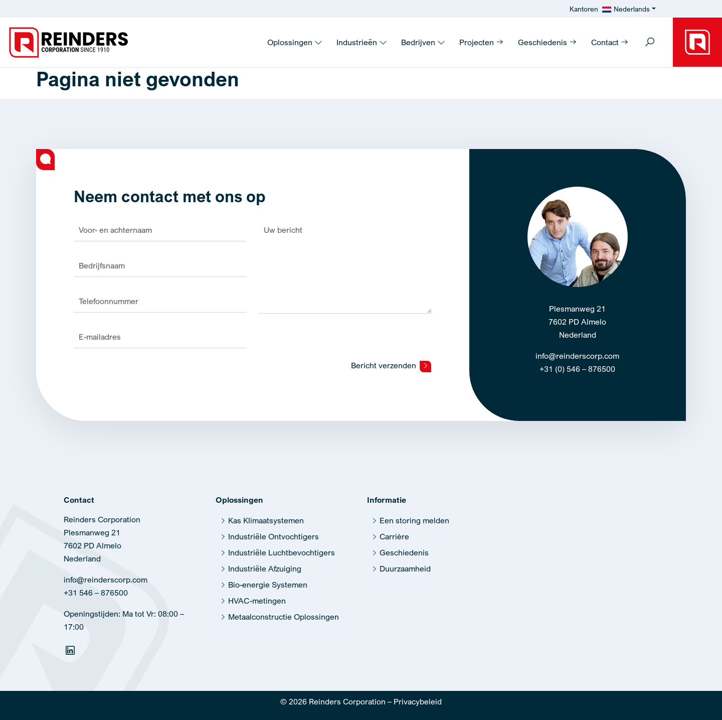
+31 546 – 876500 (96, 593)
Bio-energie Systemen (267, 585)
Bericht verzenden (391, 366)
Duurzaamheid (405, 568)
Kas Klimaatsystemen (266, 520)
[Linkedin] (71, 652)
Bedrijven (423, 42)
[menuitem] (629, 9)
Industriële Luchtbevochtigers (281, 552)
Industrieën (361, 42)
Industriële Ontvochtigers (273, 536)
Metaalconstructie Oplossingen (283, 617)
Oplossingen (294, 42)
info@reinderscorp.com (577, 356)
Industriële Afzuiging (264, 568)
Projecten (481, 42)
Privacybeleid (418, 701)
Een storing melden (414, 520)
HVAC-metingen (257, 601)
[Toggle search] (650, 43)
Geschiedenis (547, 42)
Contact (610, 42)
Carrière (394, 536)
